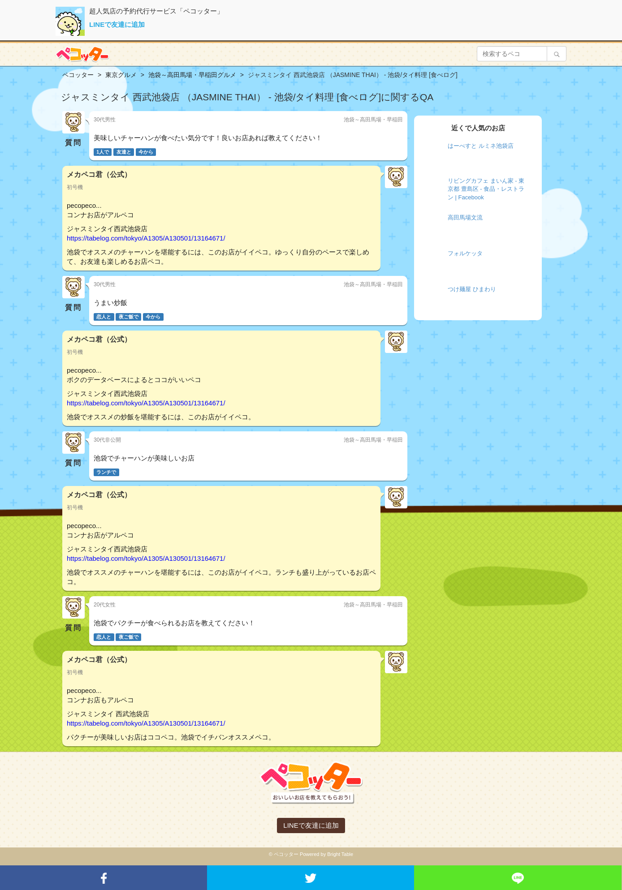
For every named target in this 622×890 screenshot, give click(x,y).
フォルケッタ (465, 253)
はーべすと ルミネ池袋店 (481, 145)
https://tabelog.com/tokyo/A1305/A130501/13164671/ (146, 238)
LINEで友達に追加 (117, 24)
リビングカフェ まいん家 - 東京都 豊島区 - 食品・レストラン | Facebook (486, 189)
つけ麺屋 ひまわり (472, 289)
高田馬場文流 (465, 217)
